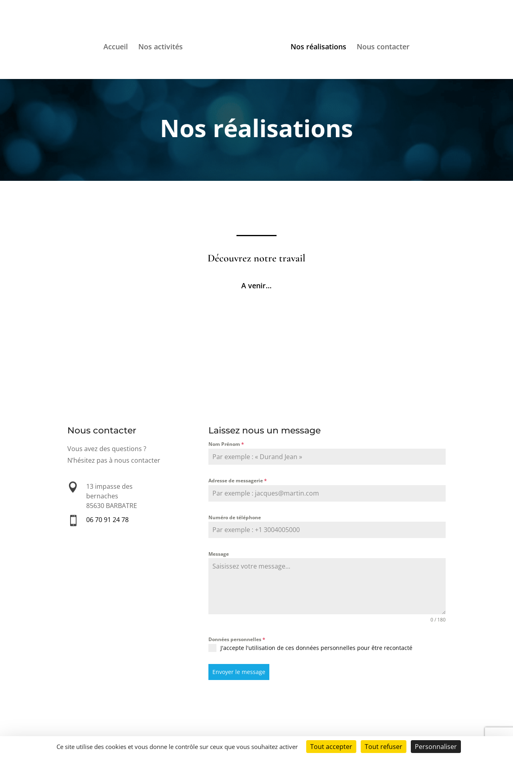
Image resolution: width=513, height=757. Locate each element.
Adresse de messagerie (237, 480)
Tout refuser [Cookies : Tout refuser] (383, 746)
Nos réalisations (318, 47)
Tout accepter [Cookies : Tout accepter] (331, 746)
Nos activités (160, 47)
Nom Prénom (226, 444)
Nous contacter (383, 47)
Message (218, 554)
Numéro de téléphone (234, 517)
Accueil (115, 47)
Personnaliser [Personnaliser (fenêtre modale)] (436, 746)
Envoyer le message (238, 672)
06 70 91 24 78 (107, 520)
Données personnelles (236, 639)
